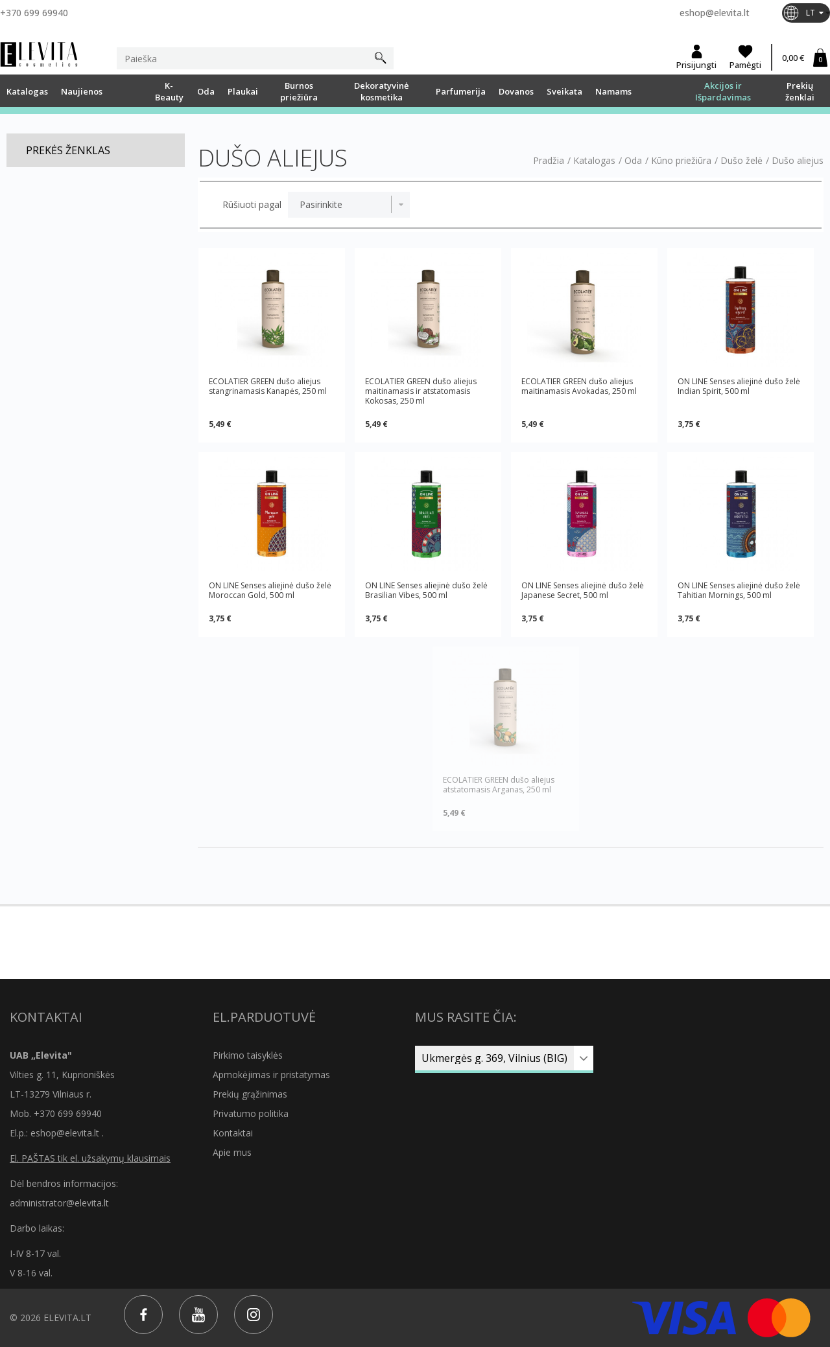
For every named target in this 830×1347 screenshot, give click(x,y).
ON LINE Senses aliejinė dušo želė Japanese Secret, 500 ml (582, 590)
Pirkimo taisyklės (248, 1055)
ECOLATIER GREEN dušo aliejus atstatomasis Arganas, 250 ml (498, 784)
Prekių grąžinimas (250, 1094)
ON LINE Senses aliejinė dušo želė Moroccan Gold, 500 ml (270, 590)
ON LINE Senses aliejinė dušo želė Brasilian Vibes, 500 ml (426, 590)
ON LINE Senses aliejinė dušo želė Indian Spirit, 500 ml (739, 386)
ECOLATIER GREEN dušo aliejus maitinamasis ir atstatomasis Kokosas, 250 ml (421, 391)
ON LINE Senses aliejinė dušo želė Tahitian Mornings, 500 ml (739, 590)
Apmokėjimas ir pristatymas (271, 1074)
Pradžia (548, 161)
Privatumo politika (251, 1113)
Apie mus (232, 1152)
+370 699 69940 (34, 12)
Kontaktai (233, 1133)
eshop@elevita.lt (715, 12)
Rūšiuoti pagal (251, 205)
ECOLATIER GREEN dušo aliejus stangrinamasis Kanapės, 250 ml (268, 386)
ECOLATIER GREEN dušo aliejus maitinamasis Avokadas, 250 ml (579, 386)
